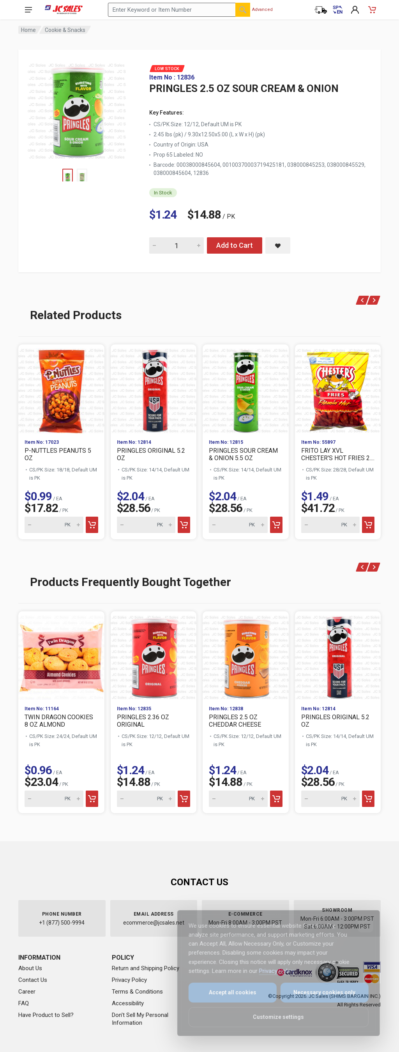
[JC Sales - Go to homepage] (64, 9)
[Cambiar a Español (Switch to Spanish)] (337, 9)
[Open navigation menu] (28, 9)
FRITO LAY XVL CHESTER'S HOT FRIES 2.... (337, 454)
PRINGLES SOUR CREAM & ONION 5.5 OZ (243, 454)
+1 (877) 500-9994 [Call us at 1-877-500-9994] (62, 923)
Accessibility (128, 1003)
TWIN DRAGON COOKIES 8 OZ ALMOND (59, 720)
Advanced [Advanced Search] (262, 9)
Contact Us (32, 979)
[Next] (374, 300)
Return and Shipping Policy (145, 968)
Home (28, 30)
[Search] (242, 10)
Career (26, 991)
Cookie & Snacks (65, 30)
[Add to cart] (92, 525)
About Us (30, 968)
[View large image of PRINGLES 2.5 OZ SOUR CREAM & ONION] (77, 109)
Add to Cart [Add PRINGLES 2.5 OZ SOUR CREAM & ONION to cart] (234, 245)
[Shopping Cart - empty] (372, 9)
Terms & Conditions (137, 991)
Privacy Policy (129, 979)
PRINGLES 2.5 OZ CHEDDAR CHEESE (235, 720)
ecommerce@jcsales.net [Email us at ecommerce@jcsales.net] (153, 923)
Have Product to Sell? (46, 1014)
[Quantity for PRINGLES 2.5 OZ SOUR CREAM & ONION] (176, 245)
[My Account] (355, 9)
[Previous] (362, 300)
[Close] (361, 924)
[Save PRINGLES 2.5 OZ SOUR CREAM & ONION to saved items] (277, 245)
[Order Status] (320, 9)
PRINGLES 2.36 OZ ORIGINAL (143, 720)
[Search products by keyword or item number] (179, 10)
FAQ (23, 1003)
